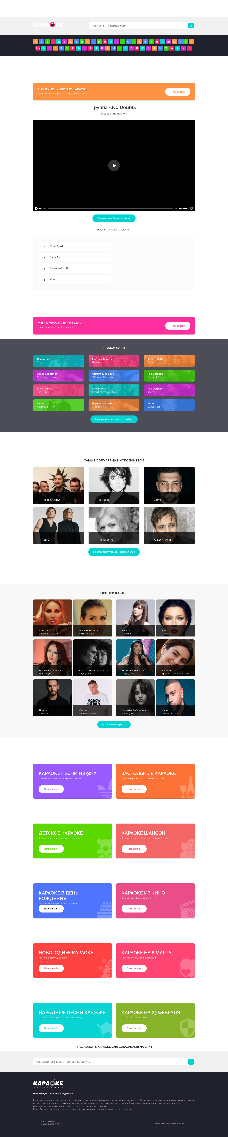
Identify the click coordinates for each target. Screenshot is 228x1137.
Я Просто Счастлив (103, 377)
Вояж (40, 362)
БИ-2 (46, 539)
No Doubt (114, 107)
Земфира (104, 499)
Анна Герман (106, 539)
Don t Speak (103, 246)
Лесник (151, 362)
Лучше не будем (87, 634)
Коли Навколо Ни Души (105, 392)
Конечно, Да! (45, 673)
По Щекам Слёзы (170, 713)
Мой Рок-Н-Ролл (46, 406)
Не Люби (126, 634)
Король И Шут (51, 499)
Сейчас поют (113, 348)
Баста (157, 499)
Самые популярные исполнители (114, 460)
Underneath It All (103, 268)
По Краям (43, 713)
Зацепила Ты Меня (88, 713)
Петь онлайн (178, 91)
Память (96, 362)
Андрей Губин (162, 539)
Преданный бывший (49, 634)
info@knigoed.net (50, 1123)
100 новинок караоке (114, 724)
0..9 (38, 48)
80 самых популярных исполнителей (114, 552)
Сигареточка (99, 406)
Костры (151, 392)
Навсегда (166, 634)
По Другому (85, 673)
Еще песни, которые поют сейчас (114, 419)
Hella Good (103, 257)
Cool (103, 279)
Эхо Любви (43, 392)
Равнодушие (128, 713)
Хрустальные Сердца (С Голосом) (178, 673)
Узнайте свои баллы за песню (114, 218)
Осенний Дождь (156, 377)
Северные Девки (46, 377)
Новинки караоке (114, 593)
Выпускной (153, 406)
